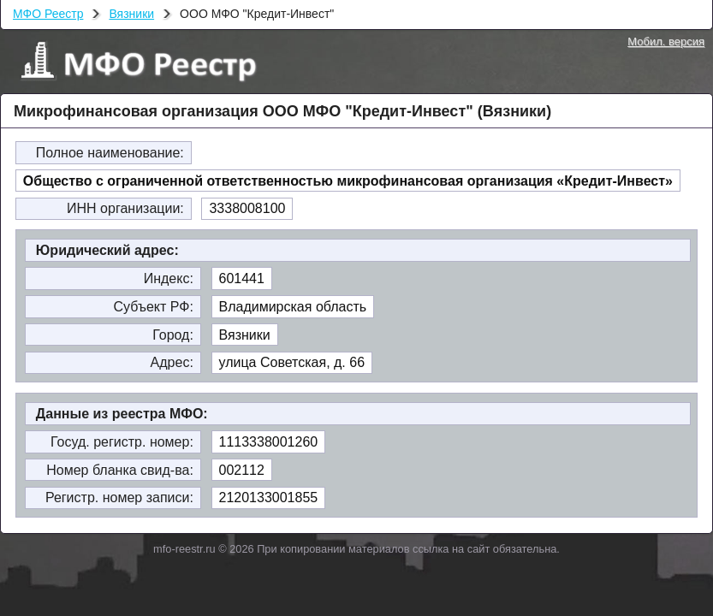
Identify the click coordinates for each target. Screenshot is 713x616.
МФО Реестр (48, 14)
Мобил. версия (665, 41)
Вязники (131, 14)
